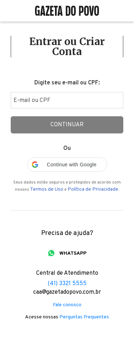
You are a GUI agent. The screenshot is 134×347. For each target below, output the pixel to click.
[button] (67, 164)
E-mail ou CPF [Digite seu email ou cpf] (32, 100)
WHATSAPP (72, 253)
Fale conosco (67, 305)
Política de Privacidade (93, 189)
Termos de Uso (46, 189)
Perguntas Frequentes (84, 317)
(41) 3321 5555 (67, 284)
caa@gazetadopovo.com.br (67, 292)
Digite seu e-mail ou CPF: (67, 83)
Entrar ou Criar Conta (67, 46)
